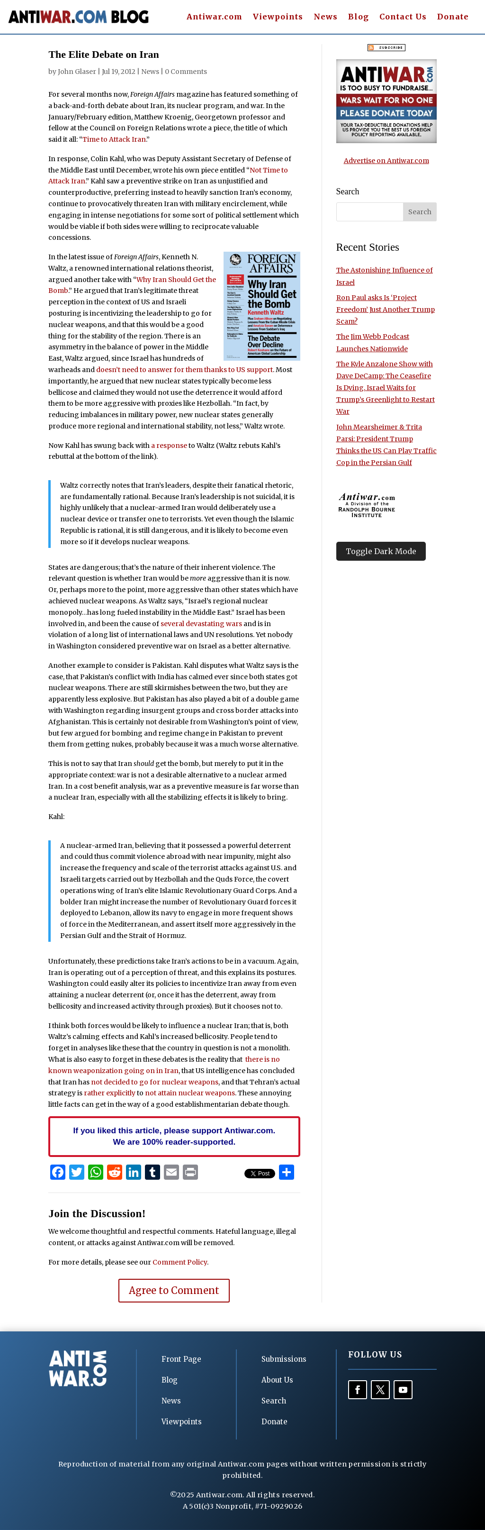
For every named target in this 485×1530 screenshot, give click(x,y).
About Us (277, 1379)
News (326, 17)
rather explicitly (109, 1093)
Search (273, 1400)
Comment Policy (180, 1262)
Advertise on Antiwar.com (386, 160)
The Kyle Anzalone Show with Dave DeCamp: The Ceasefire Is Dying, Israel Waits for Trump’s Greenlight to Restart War (385, 388)
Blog (358, 17)
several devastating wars (201, 623)
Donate (453, 17)
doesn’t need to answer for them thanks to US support (184, 369)
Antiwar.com (214, 17)
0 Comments (186, 71)
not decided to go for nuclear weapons (154, 1082)
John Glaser (77, 71)
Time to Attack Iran (114, 139)
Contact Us (403, 17)
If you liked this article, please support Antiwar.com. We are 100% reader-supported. (174, 1136)
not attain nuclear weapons (190, 1093)
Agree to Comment (174, 1290)
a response (169, 445)
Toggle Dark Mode (381, 551)
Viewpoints (278, 17)
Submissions (283, 1359)
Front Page (181, 1359)
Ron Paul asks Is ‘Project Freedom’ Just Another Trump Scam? (385, 309)
